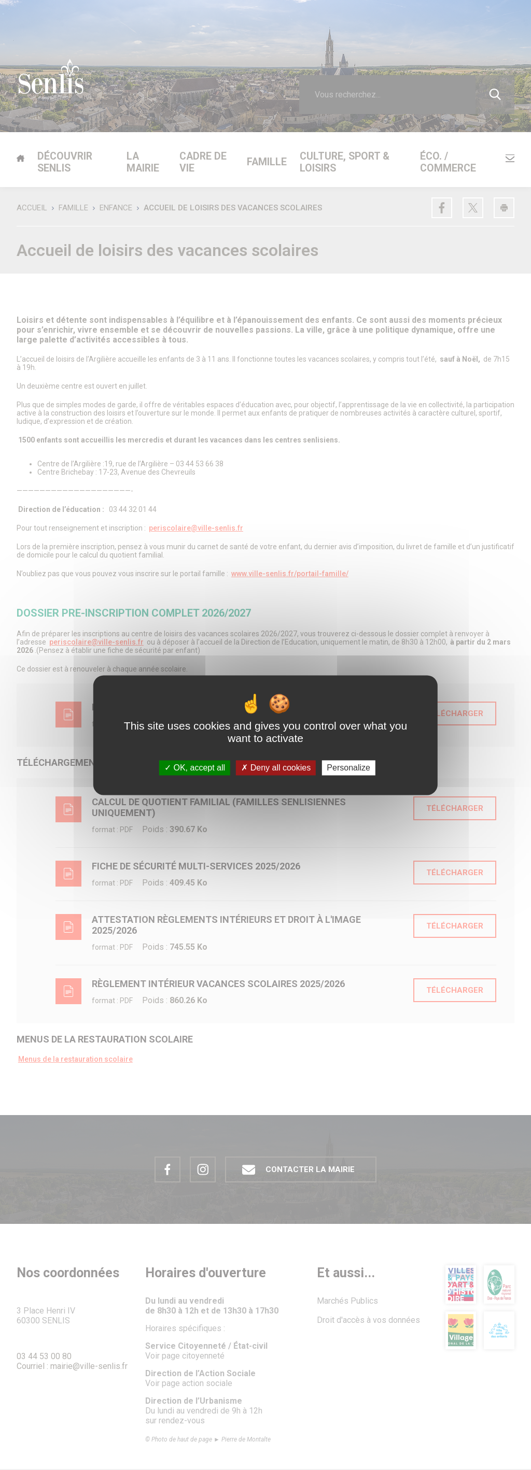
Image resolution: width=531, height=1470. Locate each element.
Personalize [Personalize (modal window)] (348, 767)
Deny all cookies (276, 767)
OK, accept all (194, 767)
